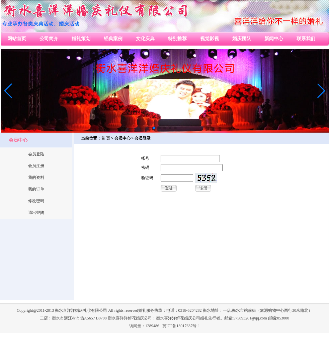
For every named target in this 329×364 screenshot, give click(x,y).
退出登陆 (36, 212)
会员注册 (36, 165)
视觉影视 (209, 38)
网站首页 (16, 38)
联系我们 (306, 38)
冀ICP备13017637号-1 (181, 325)
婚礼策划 (81, 38)
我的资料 (36, 177)
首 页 (105, 138)
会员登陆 (36, 154)
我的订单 (36, 189)
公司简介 (48, 38)
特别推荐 (177, 38)
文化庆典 (145, 38)
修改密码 (36, 201)
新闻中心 (273, 38)
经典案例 (113, 38)
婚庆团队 (241, 38)
